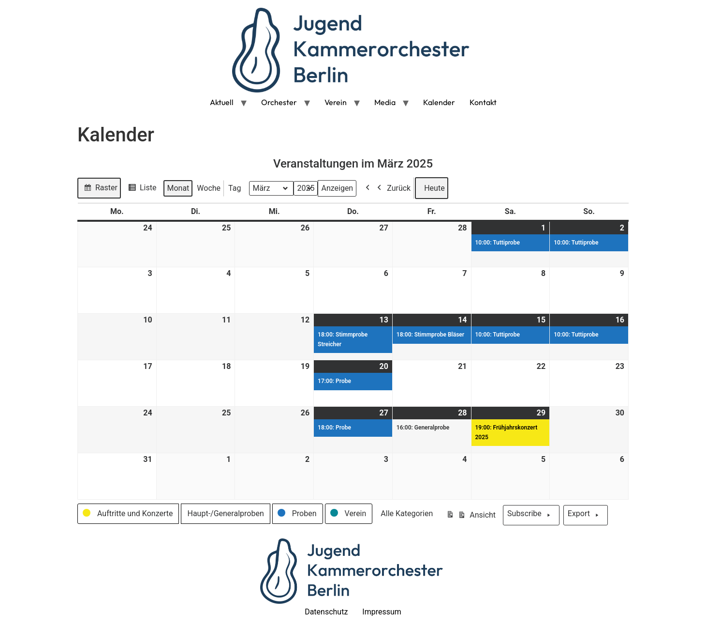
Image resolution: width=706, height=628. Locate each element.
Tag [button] (234, 188)
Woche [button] (209, 188)
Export (585, 515)
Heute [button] (431, 188)
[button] (128, 514)
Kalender (439, 102)
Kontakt (483, 102)
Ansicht (471, 516)
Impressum (381, 611)
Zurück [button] (391, 188)
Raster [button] (99, 189)
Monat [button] (178, 188)
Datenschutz (326, 611)
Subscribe (531, 515)
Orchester (279, 102)
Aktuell (222, 102)
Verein (335, 102)
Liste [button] (140, 189)
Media (385, 102)
